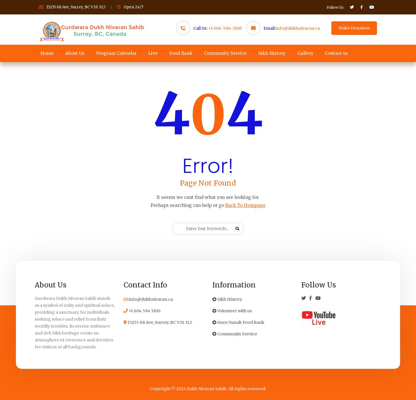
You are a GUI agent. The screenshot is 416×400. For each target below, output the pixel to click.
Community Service (225, 53)
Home (47, 53)
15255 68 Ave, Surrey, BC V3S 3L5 (158, 322)
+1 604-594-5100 (225, 28)
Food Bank (180, 53)
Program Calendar (116, 53)
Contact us (336, 53)
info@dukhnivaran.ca (298, 28)
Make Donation (354, 28)
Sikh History (272, 53)
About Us (75, 53)
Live (153, 53)
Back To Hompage (245, 205)
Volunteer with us (232, 310)
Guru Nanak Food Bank (238, 322)
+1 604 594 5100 (142, 310)
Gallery (305, 53)
